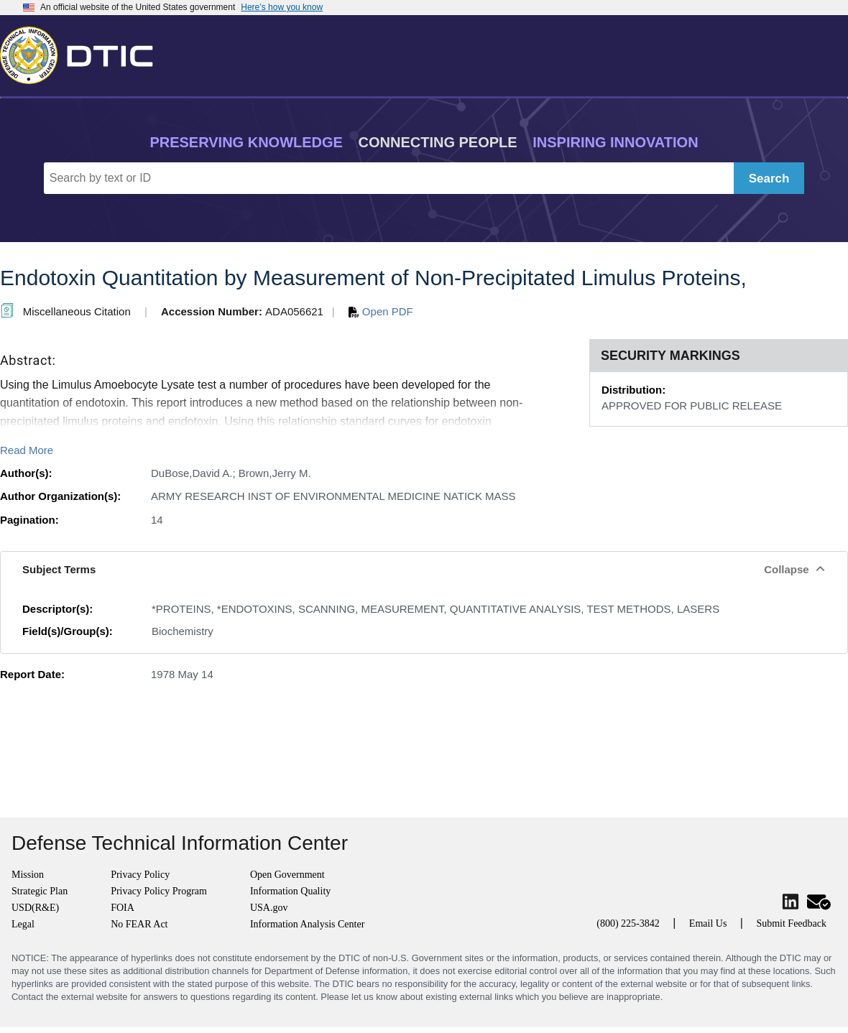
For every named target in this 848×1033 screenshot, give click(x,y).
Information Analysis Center (307, 924)
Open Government (287, 874)
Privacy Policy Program (159, 891)
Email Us (708, 923)
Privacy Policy (140, 874)
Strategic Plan (39, 891)
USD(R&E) (35, 907)
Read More (26, 450)
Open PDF (381, 311)
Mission (27, 874)
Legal (22, 924)
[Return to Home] (82, 52)
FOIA (122, 907)
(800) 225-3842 (628, 923)
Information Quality (290, 891)
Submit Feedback (791, 923)
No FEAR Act (139, 924)
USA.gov (269, 907)
